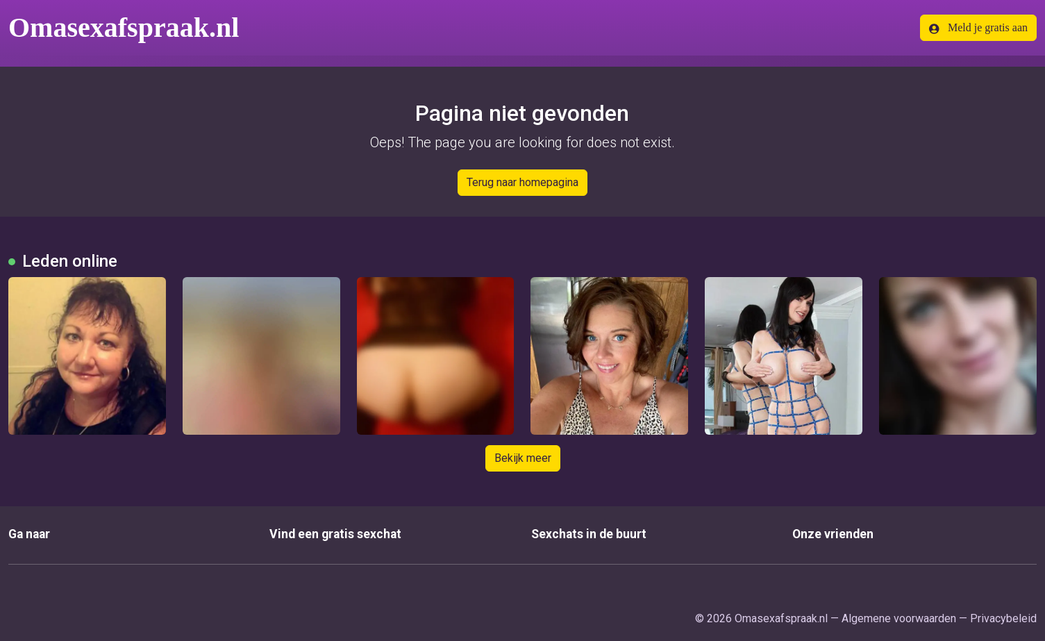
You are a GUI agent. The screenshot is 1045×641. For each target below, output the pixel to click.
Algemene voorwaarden (899, 618)
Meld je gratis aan (978, 28)
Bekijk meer (522, 458)
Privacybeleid (1003, 618)
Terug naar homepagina (522, 182)
